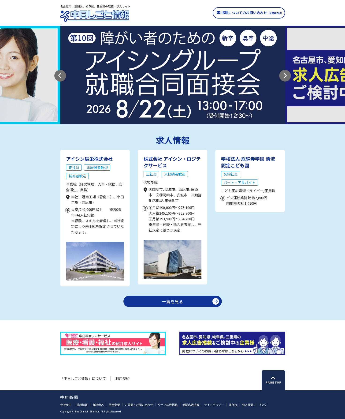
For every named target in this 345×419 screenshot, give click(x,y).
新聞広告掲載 (190, 405)
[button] (60, 76)
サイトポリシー (214, 405)
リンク (262, 405)
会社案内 (65, 405)
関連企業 (114, 405)
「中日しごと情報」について (83, 378)
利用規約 (122, 378)
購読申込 (98, 405)
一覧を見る (172, 301)
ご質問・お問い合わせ (139, 405)
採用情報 (82, 405)
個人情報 (247, 405)
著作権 (233, 405)
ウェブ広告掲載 (168, 405)
